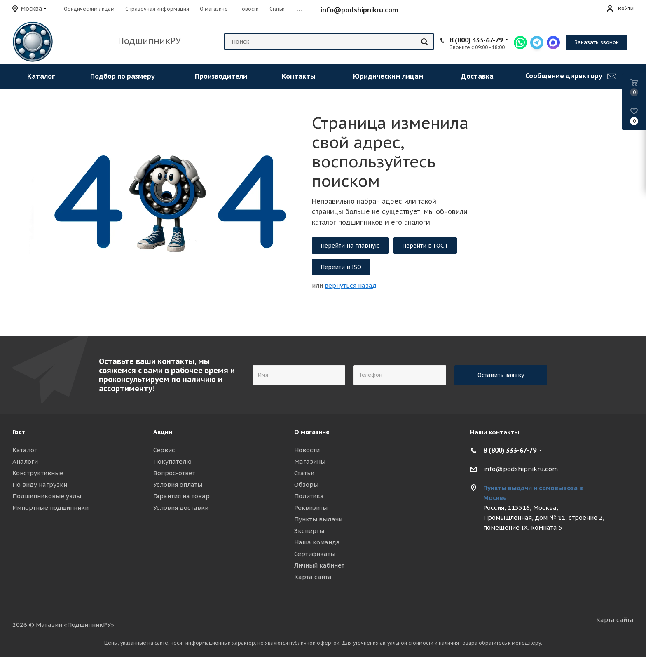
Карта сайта (313, 577)
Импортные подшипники (50, 508)
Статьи (304, 473)
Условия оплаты (177, 484)
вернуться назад (351, 285)
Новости (307, 450)
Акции (162, 432)
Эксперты (309, 531)
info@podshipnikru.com (359, 10)
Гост (19, 432)
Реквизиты (311, 508)
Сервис (164, 450)
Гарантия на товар (181, 496)
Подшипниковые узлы (46, 496)
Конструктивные (37, 473)
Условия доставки (180, 508)
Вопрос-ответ (174, 473)
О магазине (312, 432)
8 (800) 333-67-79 (476, 40)
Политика (309, 496)
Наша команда (317, 542)
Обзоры (306, 484)
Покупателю (172, 461)
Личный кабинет (319, 565)
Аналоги (25, 461)
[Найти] (424, 41)
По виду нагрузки (39, 484)
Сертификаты (314, 554)
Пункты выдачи (318, 519)
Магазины (309, 461)
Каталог (24, 450)
